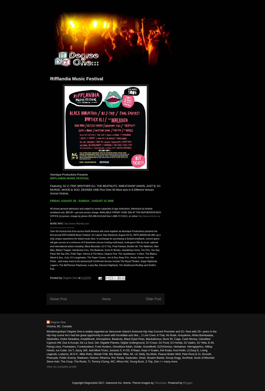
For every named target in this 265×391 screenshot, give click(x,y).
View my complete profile (61, 366)
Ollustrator (160, 382)
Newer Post (58, 299)
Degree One (58, 322)
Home (106, 299)
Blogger (187, 382)
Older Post (153, 299)
